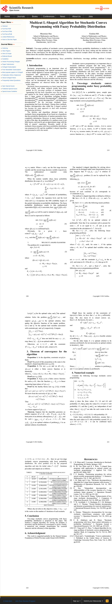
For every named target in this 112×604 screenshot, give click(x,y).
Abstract (4, 26)
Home (7, 16)
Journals (21, 16)
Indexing (4, 48)
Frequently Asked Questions (10, 80)
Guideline (4, 59)
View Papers (5, 51)
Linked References (7, 37)
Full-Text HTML (6, 31)
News (62, 16)
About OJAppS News (8, 78)
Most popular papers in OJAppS (12, 72)
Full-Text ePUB (6, 34)
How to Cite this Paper (9, 39)
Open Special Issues (8, 86)
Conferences (48, 16)
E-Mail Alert (7, 601)
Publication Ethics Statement (11, 75)
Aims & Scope (6, 53)
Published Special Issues (9, 89)
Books (35, 16)
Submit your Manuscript (92, 601)
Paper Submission (7, 64)
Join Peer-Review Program (25, 601)
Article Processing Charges (10, 61)
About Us (76, 16)
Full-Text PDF (6, 29)
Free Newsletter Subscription (11, 69)
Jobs (91, 16)
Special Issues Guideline (9, 91)
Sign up (76, 601)
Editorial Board (6, 56)
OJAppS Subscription (8, 67)
